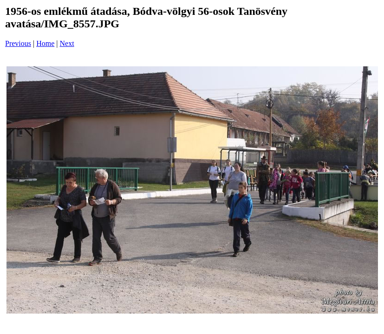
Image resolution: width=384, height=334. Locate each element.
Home (45, 43)
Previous (18, 43)
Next (67, 43)
